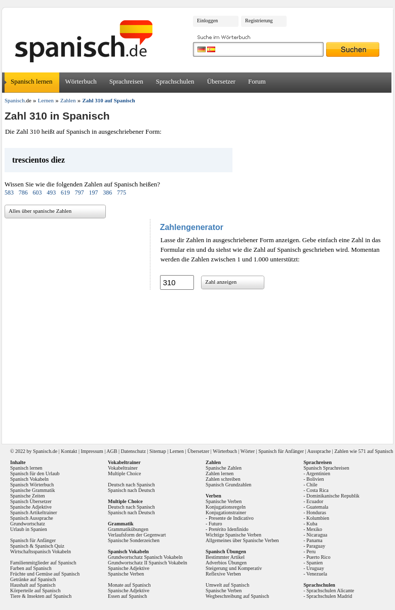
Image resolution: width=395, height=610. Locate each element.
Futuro (215, 523)
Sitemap (157, 451)
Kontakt (69, 451)
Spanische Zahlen (224, 468)
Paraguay (315, 546)
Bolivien (315, 479)
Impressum (92, 451)
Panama (314, 540)
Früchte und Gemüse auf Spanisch (45, 574)
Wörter (248, 451)
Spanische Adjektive (31, 507)
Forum (257, 81)
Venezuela (316, 574)
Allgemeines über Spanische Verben (242, 540)
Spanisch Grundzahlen (228, 484)
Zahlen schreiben (223, 479)
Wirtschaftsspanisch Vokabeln (40, 551)
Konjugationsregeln (226, 507)
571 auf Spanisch (375, 451)
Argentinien (318, 473)
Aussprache (319, 451)
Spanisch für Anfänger (281, 451)
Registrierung (258, 20)
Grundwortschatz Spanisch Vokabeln (145, 557)
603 (37, 192)
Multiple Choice (124, 473)
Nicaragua (316, 535)
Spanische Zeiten (27, 496)
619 (65, 192)
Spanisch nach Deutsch (131, 490)
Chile (312, 484)
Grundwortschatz (27, 523)
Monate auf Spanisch (129, 585)
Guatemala (317, 507)
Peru (310, 551)
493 (51, 192)
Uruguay (315, 568)
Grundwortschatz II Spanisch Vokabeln (147, 562)
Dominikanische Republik (333, 496)
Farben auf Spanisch (31, 568)
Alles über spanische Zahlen (40, 211)
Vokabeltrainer (123, 468)
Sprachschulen (175, 81)
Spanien (314, 562)
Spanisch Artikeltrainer (33, 512)
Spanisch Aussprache (31, 518)
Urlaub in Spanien (28, 529)
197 (93, 192)
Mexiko (314, 529)
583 (9, 192)
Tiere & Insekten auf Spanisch (40, 596)
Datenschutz (133, 451)
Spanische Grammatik (32, 490)
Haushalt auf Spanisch (32, 585)
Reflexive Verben (223, 574)
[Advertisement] (199, 363)
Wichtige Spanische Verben (233, 535)
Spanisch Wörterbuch (32, 484)
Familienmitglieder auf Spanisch (43, 562)
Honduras (316, 512)
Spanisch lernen (32, 81)
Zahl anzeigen (220, 282)
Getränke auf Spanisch (33, 579)
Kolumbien (317, 518)
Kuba (312, 523)
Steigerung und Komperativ (234, 568)
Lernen (177, 451)
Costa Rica (317, 490)
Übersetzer (221, 81)
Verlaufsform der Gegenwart (137, 535)
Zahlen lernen (219, 473)
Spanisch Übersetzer (31, 501)
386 (107, 192)
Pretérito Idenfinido (229, 529)
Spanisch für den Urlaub (34, 473)
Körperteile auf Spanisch (35, 590)
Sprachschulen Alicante (330, 590)
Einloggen (207, 20)
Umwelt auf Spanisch (227, 585)
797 (79, 192)
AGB (111, 451)
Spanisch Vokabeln (29, 479)
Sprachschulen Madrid (329, 596)
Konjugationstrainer (226, 512)
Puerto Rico (318, 557)
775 (121, 192)
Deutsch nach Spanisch (131, 484)
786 (23, 192)
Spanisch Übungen (226, 551)
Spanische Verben (126, 574)
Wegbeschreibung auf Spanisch (237, 596)
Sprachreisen (126, 81)
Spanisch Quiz (49, 546)
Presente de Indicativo (231, 518)
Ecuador (314, 501)
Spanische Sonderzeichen (134, 540)
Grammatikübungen (128, 529)
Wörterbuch (81, 81)
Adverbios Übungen (226, 562)
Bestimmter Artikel (225, 557)
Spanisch (42, 451)
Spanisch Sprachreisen (326, 468)
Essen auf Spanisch (127, 596)
